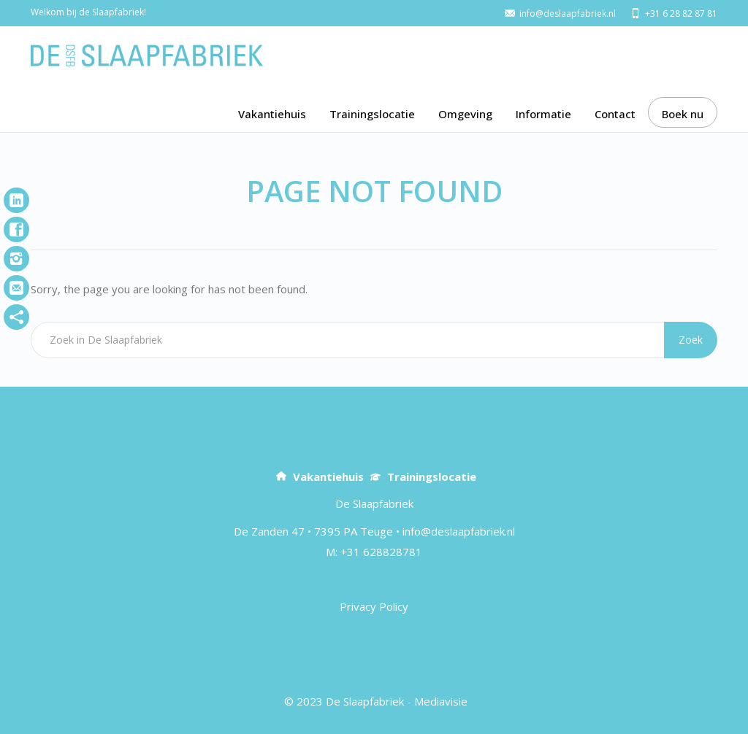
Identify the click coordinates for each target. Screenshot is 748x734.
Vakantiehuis (272, 114)
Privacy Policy (374, 606)
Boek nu (682, 114)
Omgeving (465, 114)
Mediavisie (441, 701)
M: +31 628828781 (374, 551)
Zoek (691, 340)
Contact (615, 114)
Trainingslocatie (372, 114)
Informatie (543, 114)
